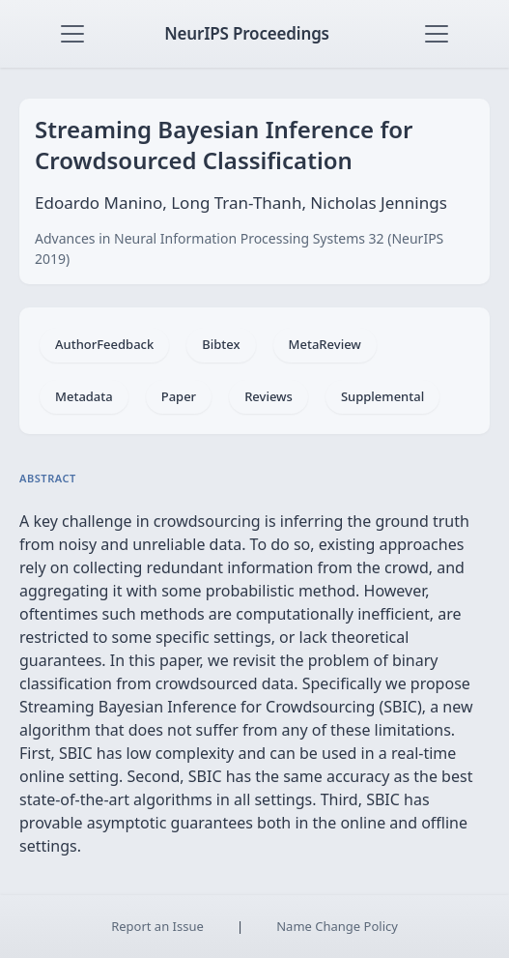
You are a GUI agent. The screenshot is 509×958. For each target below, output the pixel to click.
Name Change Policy (337, 926)
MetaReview (325, 344)
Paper (178, 396)
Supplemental (382, 396)
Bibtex (221, 344)
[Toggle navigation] (72, 34)
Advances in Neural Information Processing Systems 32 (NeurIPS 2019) (239, 248)
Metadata (84, 396)
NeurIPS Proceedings (246, 33)
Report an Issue (157, 926)
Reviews (268, 396)
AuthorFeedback (104, 344)
